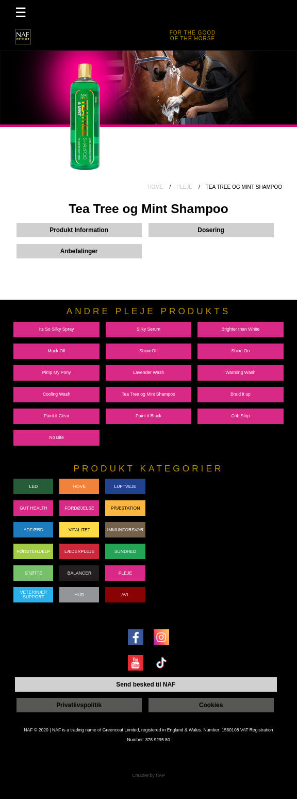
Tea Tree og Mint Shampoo (148, 391)
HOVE (79, 483)
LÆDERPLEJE (79, 548)
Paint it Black (148, 413)
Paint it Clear (56, 413)
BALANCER (80, 570)
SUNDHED (125, 548)
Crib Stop (240, 413)
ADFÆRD (33, 526)
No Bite (56, 434)
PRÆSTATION (125, 505)
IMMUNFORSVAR (125, 526)
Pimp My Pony (56, 369)
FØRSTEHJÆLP (34, 548)
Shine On (240, 348)
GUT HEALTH (33, 505)
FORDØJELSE (79, 505)
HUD (80, 591)
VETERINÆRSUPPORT (33, 592)
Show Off (148, 348)
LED (33, 483)
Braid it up (240, 391)
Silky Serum (148, 326)
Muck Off (56, 348)
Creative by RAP (148, 770)
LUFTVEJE (125, 483)
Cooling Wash (56, 391)
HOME (155, 187)
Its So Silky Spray (56, 326)
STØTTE (33, 570)
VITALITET (79, 526)
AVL (125, 591)
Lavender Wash (148, 369)
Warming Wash (240, 369)
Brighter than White (240, 326)
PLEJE (184, 187)
